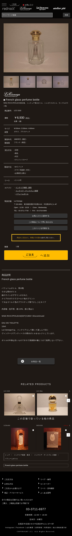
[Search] (27, 15)
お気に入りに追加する (40, 216)
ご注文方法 (8, 479)
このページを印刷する (40, 228)
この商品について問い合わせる (41, 222)
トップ (7, 455)
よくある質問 (45, 493)
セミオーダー (45, 484)
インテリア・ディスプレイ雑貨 (27, 191)
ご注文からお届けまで (13, 488)
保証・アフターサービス (13, 493)
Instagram (9, 527)
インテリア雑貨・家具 (24, 188)
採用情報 (38, 527)
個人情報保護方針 (60, 527)
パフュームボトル (22, 194)
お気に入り (28, 5)
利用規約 (47, 527)
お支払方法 (8, 484)
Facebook (20, 527)
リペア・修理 (45, 479)
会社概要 (29, 527)
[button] (68, 400)
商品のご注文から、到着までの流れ (28, 238)
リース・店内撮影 (47, 488)
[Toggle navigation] (4, 4)
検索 (66, 15)
